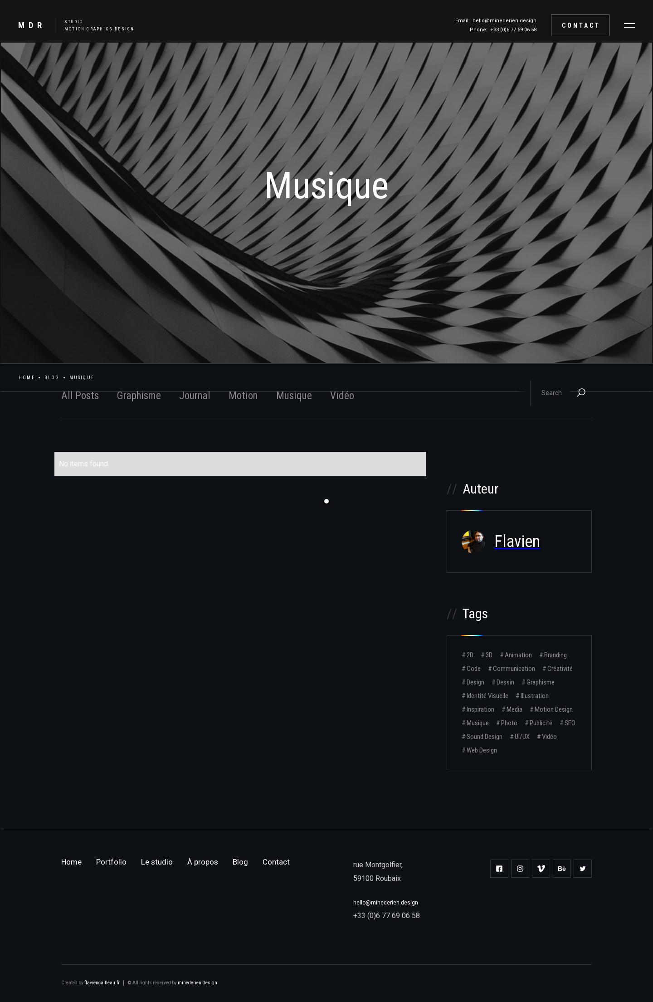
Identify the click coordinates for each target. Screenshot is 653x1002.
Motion (243, 396)
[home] (71, 25)
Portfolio (111, 861)
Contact (581, 25)
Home (27, 377)
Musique (294, 396)
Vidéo (342, 396)
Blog (52, 377)
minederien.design (197, 982)
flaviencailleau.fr (102, 982)
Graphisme (139, 396)
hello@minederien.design (504, 21)
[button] (629, 25)
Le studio (157, 861)
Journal (194, 396)
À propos (202, 861)
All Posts (80, 396)
